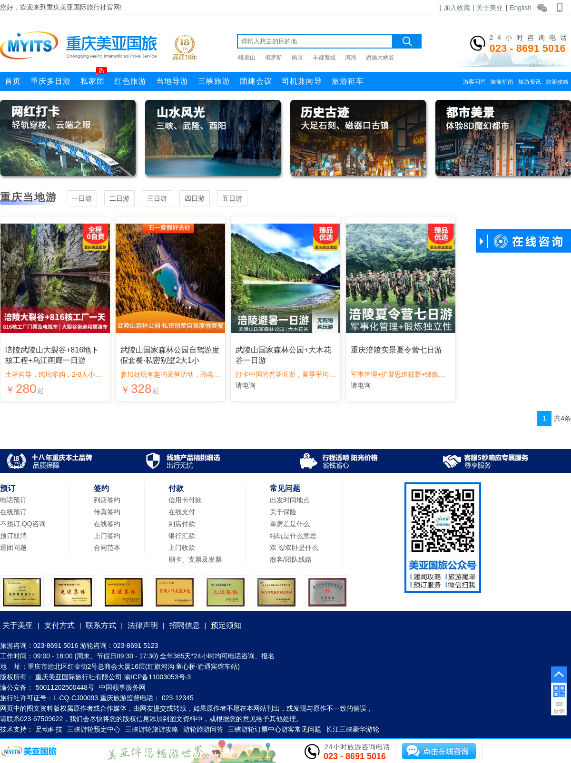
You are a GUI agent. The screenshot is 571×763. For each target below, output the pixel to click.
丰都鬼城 (324, 57)
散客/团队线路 (291, 559)
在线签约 (107, 524)
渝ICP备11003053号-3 (157, 677)
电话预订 (13, 500)
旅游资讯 (529, 81)
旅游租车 (348, 81)
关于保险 (283, 512)
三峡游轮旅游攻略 (151, 729)
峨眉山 (247, 57)
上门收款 (181, 547)
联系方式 (101, 625)
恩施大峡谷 (380, 57)
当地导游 (172, 81)
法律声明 (143, 625)
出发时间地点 (290, 500)
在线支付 (181, 512)
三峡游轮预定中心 (93, 729)
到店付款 (181, 524)
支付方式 (59, 625)
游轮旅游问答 (203, 729)
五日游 (232, 198)
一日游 (82, 198)
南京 (297, 57)
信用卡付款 (185, 500)
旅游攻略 (557, 81)
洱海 (350, 57)
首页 (13, 81)
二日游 (119, 198)
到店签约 (107, 500)
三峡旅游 (214, 81)
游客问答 (474, 81)
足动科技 (49, 729)
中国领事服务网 (122, 687)
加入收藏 (456, 7)
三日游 (157, 198)
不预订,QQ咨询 (23, 524)
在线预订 (13, 512)
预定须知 (226, 625)
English (521, 7)
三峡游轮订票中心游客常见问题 (274, 729)
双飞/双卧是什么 (294, 547)
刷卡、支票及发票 (195, 559)
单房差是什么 (290, 524)
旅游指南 (502, 81)
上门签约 (107, 535)
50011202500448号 (65, 687)
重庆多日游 (50, 81)
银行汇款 (181, 535)
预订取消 (13, 535)
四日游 (195, 198)
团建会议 (256, 81)
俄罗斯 (273, 57)
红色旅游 (130, 81)
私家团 (93, 78)
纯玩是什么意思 (293, 535)
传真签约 (107, 512)
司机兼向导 (302, 81)
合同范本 (107, 547)
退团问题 (13, 547)
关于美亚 (489, 7)
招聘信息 (184, 625)
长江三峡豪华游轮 (352, 729)
